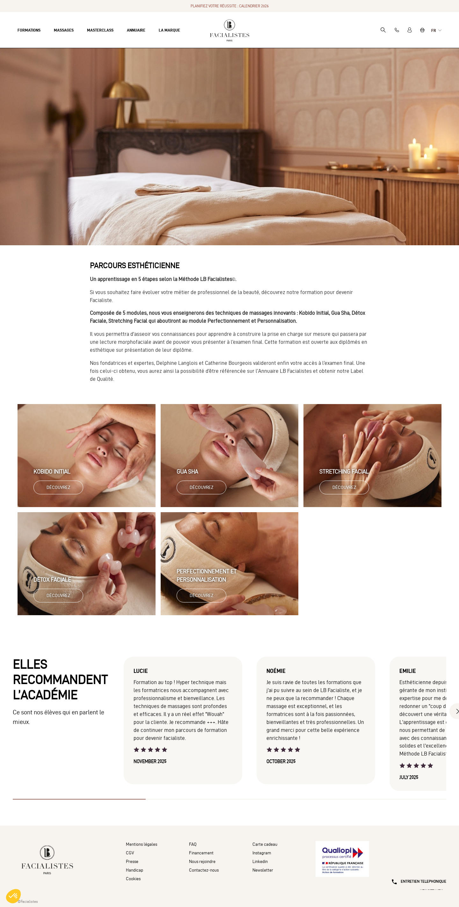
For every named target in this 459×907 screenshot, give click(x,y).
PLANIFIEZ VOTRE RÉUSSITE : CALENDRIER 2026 (230, 6)
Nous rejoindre (202, 861)
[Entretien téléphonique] (416, 869)
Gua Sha (187, 471)
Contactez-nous (204, 870)
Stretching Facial (344, 471)
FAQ (193, 844)
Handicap (134, 870)
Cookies (133, 878)
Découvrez (58, 487)
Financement (201, 853)
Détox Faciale (52, 580)
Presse (132, 861)
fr (434, 30)
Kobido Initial (51, 471)
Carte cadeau (264, 844)
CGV (130, 853)
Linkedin (260, 861)
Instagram (261, 853)
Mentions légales (141, 844)
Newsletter (262, 870)
